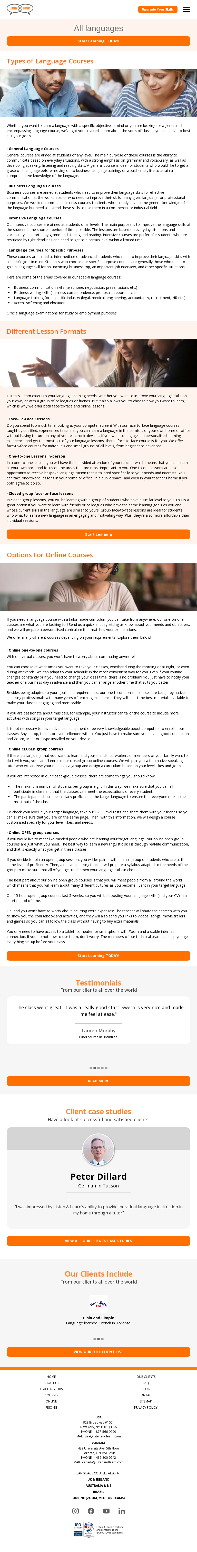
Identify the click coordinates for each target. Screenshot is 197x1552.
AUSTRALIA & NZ (99, 1479)
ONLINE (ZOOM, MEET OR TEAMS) (99, 1491)
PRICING (51, 1401)
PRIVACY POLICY (145, 1401)
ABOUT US (51, 1376)
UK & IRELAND (98, 1473)
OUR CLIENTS (145, 1370)
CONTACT (146, 1388)
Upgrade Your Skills (158, 9)
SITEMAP (146, 1394)
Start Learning (98, 534)
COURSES (51, 1388)
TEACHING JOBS (51, 1382)
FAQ (146, 1376)
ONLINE (51, 1394)
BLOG (146, 1382)
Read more (98, 1074)
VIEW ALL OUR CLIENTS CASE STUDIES (98, 1234)
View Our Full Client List (98, 1345)
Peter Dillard (98, 1169)
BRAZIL (98, 1485)
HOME (51, 1370)
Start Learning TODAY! (98, 41)
